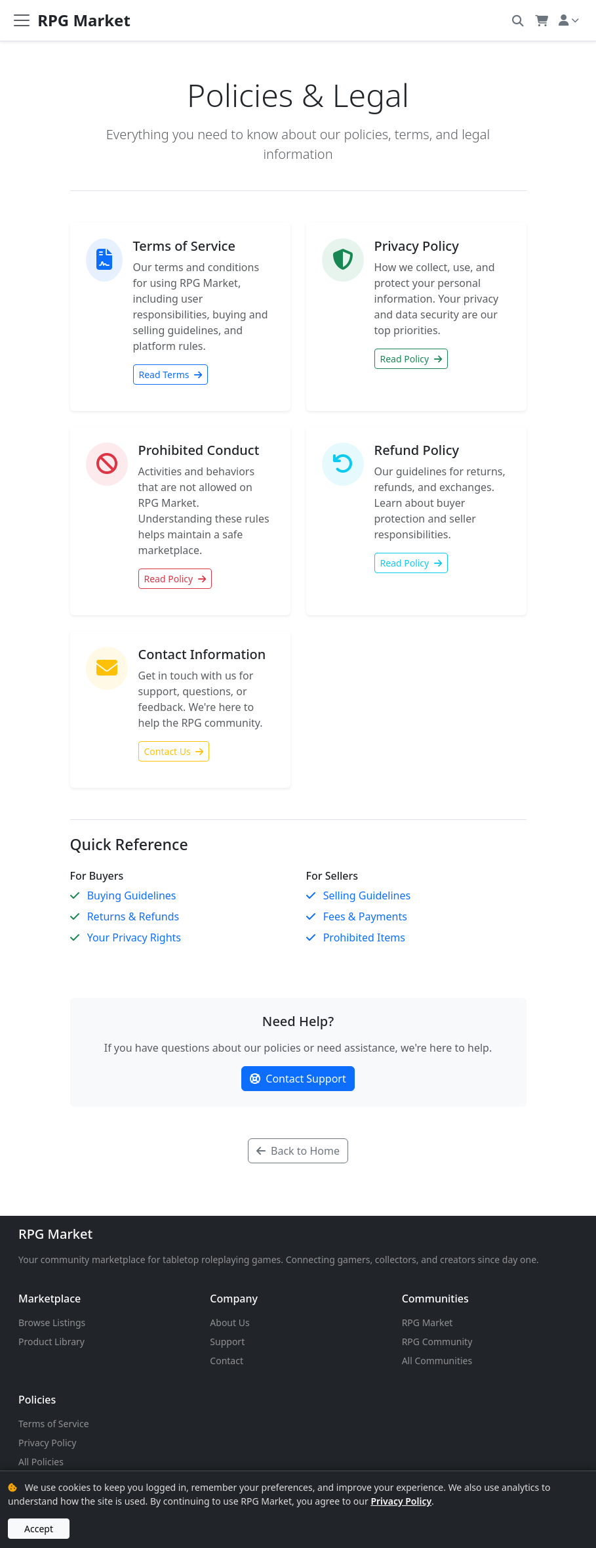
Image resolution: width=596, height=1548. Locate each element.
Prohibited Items (364, 937)
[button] (517, 20)
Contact (226, 1360)
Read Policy (411, 359)
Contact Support (298, 1078)
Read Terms (171, 374)
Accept (38, 1528)
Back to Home (298, 1151)
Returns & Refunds (133, 916)
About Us (229, 1322)
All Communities (437, 1360)
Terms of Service (53, 1423)
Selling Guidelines (366, 895)
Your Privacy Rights (134, 937)
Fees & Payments (365, 916)
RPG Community (437, 1341)
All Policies (41, 1461)
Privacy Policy (47, 1442)
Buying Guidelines (131, 895)
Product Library (51, 1341)
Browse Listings (51, 1322)
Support (227, 1341)
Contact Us (174, 751)
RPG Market (55, 1234)
